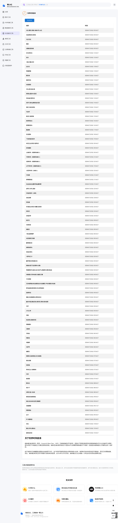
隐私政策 (27, 515)
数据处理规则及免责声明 (37, 515)
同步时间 (29, 20)
